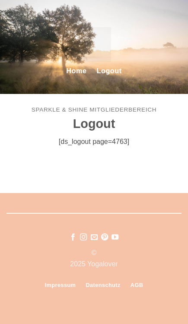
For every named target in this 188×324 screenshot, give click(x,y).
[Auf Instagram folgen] (83, 237)
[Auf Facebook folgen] (72, 237)
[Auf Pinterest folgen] (104, 237)
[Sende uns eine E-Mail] (93, 237)
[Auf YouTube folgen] (115, 237)
